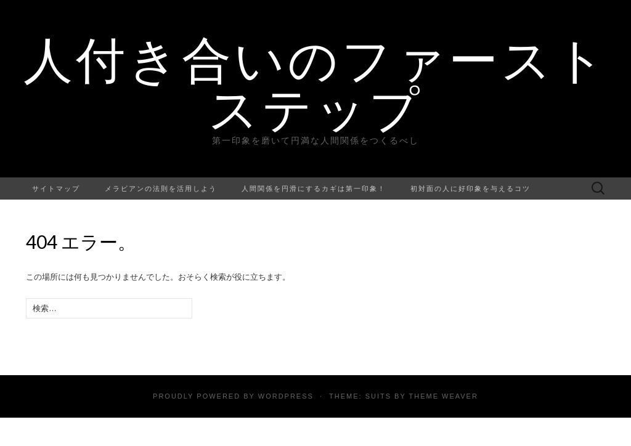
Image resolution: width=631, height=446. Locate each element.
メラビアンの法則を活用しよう (161, 188)
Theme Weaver (443, 396)
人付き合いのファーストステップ (315, 83)
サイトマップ (56, 188)
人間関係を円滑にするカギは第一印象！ (314, 188)
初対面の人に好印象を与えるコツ (470, 188)
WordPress (286, 396)
